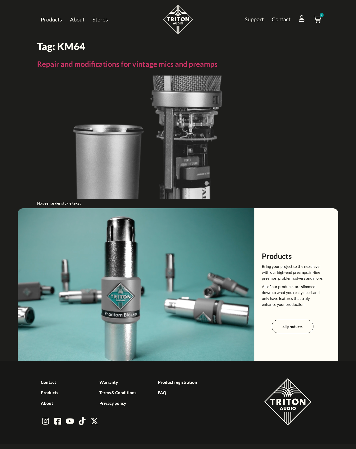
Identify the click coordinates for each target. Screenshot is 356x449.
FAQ (162, 392)
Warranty (108, 382)
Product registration (177, 382)
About (77, 19)
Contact (281, 19)
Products (51, 19)
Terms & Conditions (117, 392)
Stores (100, 19)
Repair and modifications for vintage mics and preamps (127, 63)
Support (254, 19)
